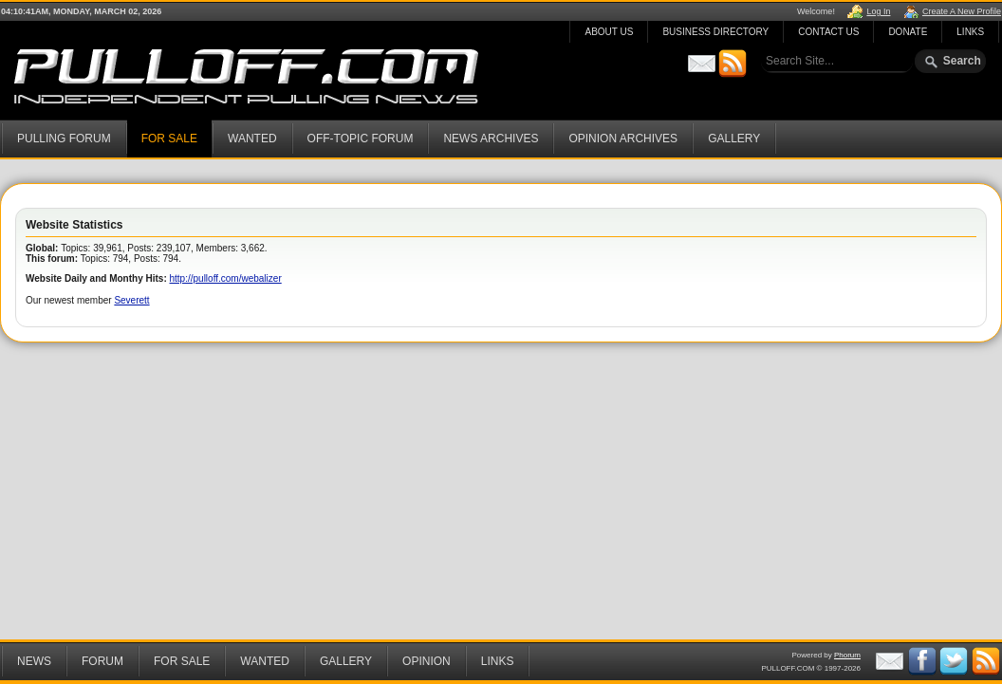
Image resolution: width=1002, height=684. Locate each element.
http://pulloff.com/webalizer (226, 278)
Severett (131, 300)
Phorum (847, 655)
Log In (878, 11)
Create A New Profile (961, 11)
